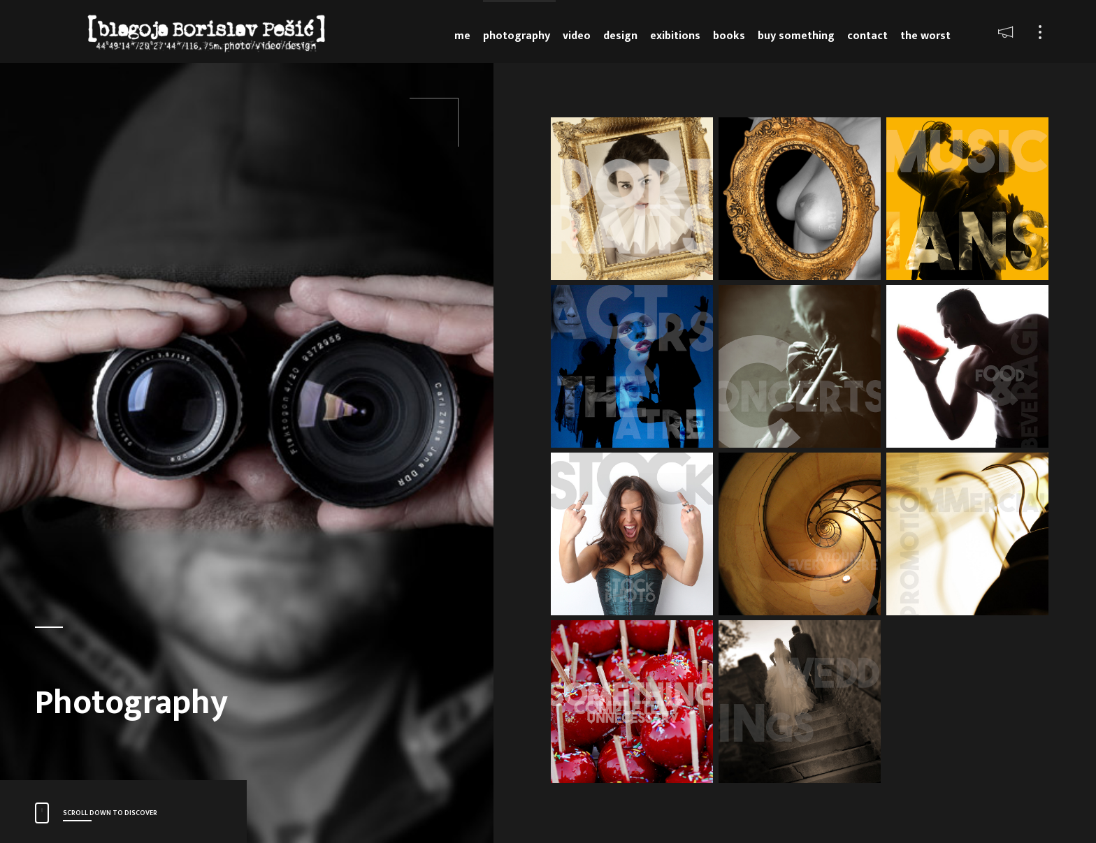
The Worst (925, 36)
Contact (867, 36)
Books (729, 36)
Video (577, 36)
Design (620, 36)
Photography (516, 36)
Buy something (796, 36)
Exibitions (675, 36)
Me (462, 36)
